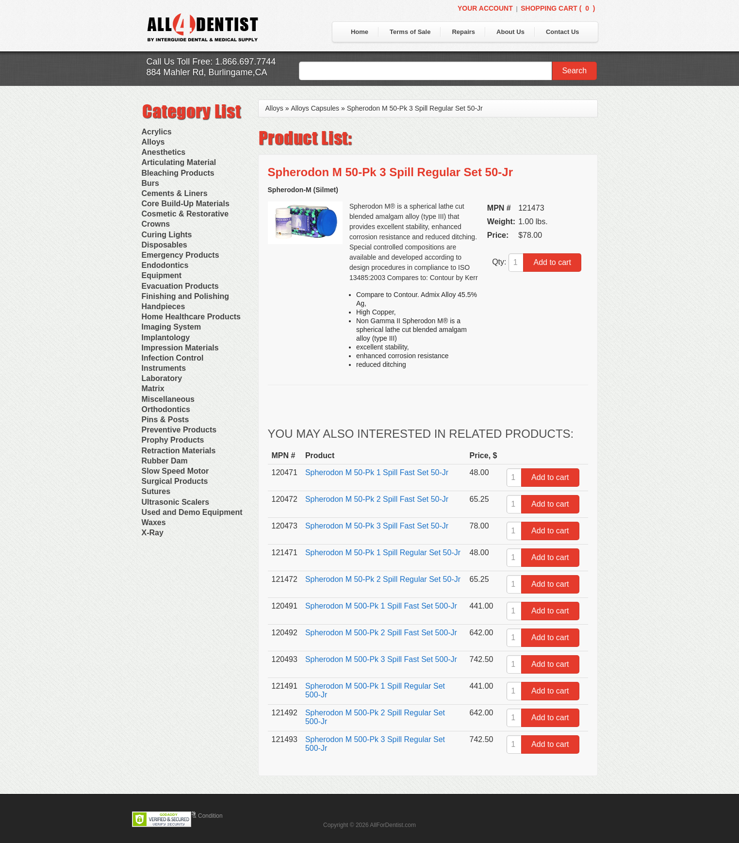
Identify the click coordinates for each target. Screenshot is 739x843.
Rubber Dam (165, 461)
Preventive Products (179, 430)
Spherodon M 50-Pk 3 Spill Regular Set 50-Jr (415, 108)
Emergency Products (180, 255)
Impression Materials (180, 348)
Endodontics (165, 265)
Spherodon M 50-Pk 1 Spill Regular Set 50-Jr (382, 552)
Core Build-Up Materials (186, 203)
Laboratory (162, 378)
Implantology (166, 337)
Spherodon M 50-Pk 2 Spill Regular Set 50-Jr (382, 579)
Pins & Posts (165, 419)
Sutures (156, 491)
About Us (510, 31)
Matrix (153, 388)
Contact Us (562, 31)
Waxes (154, 522)
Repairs (463, 31)
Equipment (162, 275)
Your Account (485, 8)
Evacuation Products (180, 286)
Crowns (156, 224)
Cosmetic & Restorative (185, 214)
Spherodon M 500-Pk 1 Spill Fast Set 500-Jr (381, 606)
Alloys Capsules (315, 108)
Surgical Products (175, 481)
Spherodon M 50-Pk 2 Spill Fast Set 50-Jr (376, 499)
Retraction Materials (179, 450)
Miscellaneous (168, 399)
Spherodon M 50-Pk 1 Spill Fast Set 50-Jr (376, 472)
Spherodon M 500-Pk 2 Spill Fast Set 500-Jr (381, 632)
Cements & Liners (175, 193)
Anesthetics (164, 152)
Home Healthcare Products (191, 317)
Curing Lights (167, 235)
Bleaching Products (178, 173)
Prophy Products (173, 440)
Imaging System (171, 327)
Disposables (164, 245)
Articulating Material (179, 162)
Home (359, 31)
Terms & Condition (199, 815)
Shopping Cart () (558, 8)
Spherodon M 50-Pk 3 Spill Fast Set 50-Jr (376, 526)
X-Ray (153, 533)
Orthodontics (166, 409)
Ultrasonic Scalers (176, 502)
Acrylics (157, 132)
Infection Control (173, 358)
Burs (150, 183)
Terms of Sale (410, 31)
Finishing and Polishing (185, 296)
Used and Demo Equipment (192, 512)
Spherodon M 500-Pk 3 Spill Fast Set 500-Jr (381, 659)
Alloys (153, 142)
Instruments (164, 368)
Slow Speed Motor (175, 471)
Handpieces (163, 306)
